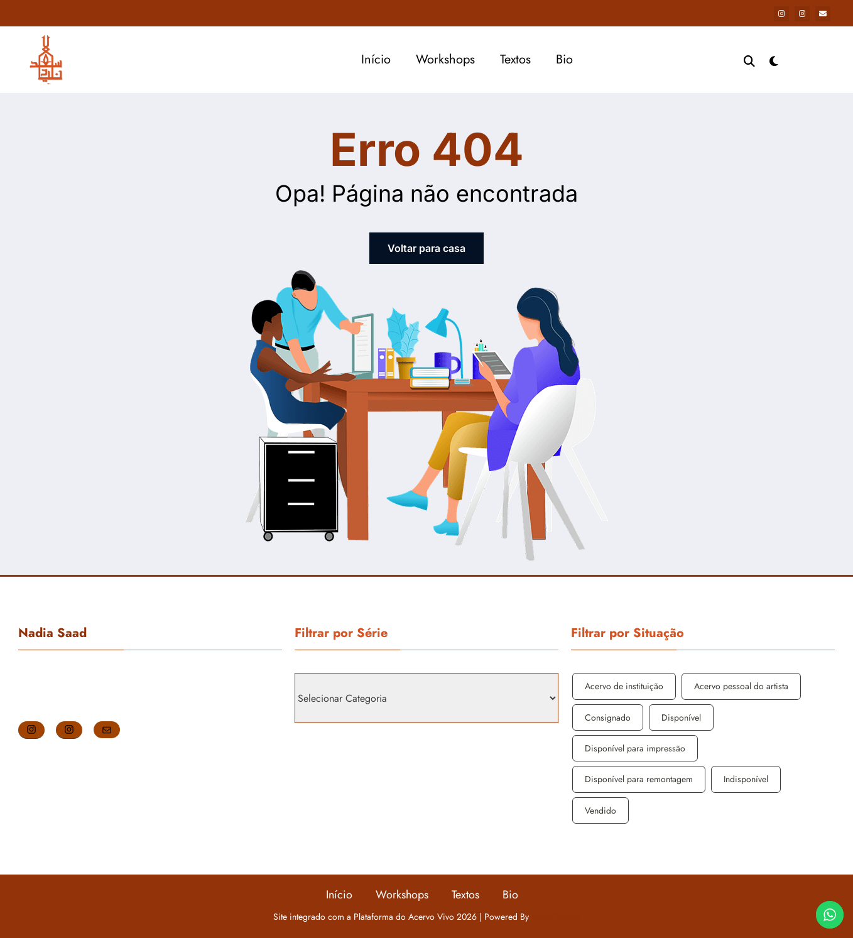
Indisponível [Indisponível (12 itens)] (746, 779)
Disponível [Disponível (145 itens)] (681, 717)
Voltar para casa (426, 248)
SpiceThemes (555, 916)
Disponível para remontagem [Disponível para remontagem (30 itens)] (639, 779)
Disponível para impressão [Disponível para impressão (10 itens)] (635, 748)
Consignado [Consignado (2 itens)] (608, 717)
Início (376, 59)
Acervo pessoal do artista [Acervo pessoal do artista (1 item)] (741, 686)
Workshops (445, 59)
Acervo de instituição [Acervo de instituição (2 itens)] (624, 686)
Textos (515, 59)
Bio (564, 59)
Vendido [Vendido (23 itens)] (600, 810)
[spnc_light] (773, 59)
